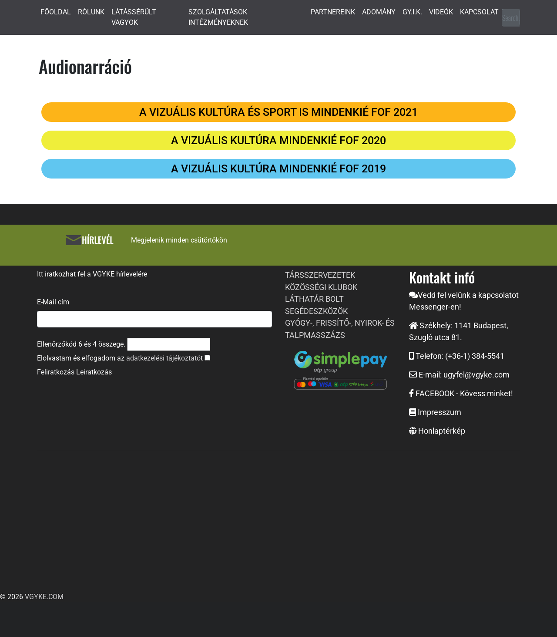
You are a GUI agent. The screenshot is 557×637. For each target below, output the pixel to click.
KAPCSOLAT (479, 12)
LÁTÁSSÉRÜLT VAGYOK (133, 17)
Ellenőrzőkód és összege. (81, 344)
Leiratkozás (94, 372)
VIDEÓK (441, 12)
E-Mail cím (53, 302)
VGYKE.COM (44, 597)
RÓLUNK (91, 12)
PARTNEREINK (333, 12)
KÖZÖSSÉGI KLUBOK (321, 287)
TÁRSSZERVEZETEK (320, 275)
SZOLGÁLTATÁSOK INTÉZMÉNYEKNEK (218, 17)
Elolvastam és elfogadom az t (120, 358)
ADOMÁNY (379, 12)
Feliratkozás (55, 372)
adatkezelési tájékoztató (163, 358)
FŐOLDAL (55, 12)
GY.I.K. (412, 12)
